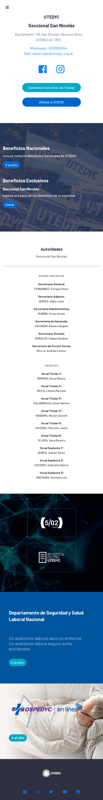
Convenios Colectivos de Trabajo (51, 88)
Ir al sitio (11, 165)
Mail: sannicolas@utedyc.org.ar (48, 53)
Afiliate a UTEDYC (51, 102)
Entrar (9, 205)
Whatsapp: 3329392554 (48, 48)
